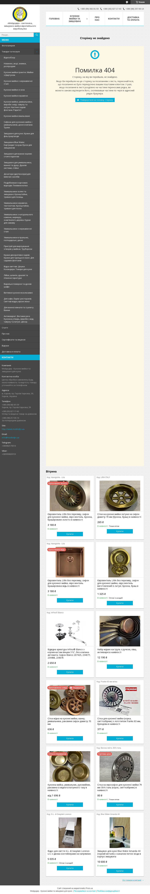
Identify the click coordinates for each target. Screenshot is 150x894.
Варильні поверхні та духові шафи (18, 285)
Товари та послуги (11, 51)
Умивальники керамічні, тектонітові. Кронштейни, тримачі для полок (16, 206)
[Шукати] (37, 35)
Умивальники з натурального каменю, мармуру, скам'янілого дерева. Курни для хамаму (18, 218)
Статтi (5, 327)
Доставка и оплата (11, 351)
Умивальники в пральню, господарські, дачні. (16, 239)
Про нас (5, 333)
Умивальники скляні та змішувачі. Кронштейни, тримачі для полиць (16, 194)
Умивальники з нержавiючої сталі (18, 230)
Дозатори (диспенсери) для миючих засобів (17, 175)
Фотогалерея (8, 45)
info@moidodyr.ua (10, 437)
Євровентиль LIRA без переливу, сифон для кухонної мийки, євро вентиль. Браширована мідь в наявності (68, 583)
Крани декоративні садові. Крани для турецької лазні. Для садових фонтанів (19, 258)
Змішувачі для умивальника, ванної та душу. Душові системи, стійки (18, 165)
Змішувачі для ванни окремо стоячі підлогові (18, 155)
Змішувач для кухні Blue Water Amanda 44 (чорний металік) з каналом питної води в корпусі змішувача (119, 854)
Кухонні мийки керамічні (16, 95)
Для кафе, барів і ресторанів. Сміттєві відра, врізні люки (18, 300)
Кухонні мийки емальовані (17, 116)
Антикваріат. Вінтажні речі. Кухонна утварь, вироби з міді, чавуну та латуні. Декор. (19, 319)
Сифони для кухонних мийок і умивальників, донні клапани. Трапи (18, 125)
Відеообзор (9, 57)
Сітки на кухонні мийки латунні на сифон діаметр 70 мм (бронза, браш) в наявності (119, 515)
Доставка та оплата (133, 18)
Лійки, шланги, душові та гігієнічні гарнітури (16, 276)
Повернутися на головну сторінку (96, 99)
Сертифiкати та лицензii (13, 339)
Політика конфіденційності (108, 891)
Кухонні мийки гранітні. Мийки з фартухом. (18, 73)
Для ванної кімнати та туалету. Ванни (19, 309)
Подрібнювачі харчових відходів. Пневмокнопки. (16, 184)
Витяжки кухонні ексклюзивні (18, 292)
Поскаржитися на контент (85, 891)
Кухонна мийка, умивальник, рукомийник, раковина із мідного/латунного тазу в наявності (69, 787)
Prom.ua (89, 888)
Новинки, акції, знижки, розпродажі (15, 65)
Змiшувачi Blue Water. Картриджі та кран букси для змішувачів (18, 145)
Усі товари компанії (131, 880)
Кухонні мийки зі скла (14, 89)
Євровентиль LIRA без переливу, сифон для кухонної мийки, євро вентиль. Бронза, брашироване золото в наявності (70, 517)
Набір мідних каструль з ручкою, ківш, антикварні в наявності (117, 651)
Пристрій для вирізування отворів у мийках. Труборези (18, 247)
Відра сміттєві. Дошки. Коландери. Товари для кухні (18, 268)
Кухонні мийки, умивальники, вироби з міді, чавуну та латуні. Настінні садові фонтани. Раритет (18, 105)
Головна (54, 18)
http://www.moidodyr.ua (13, 429)
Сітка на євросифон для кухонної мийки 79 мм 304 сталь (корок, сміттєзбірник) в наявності (119, 787)
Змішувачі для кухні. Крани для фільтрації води (19, 135)
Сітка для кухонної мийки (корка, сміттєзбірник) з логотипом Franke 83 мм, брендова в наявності (119, 721)
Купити (69, 534)
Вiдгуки (5, 345)
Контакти (114, 18)
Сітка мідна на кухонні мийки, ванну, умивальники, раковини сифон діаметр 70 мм (69, 721)
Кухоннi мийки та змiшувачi (75, 19)
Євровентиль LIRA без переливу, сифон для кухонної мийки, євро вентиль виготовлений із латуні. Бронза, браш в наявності (118, 584)
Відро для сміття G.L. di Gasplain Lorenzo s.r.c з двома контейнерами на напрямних (69, 852)
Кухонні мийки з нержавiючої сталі (18, 82)
